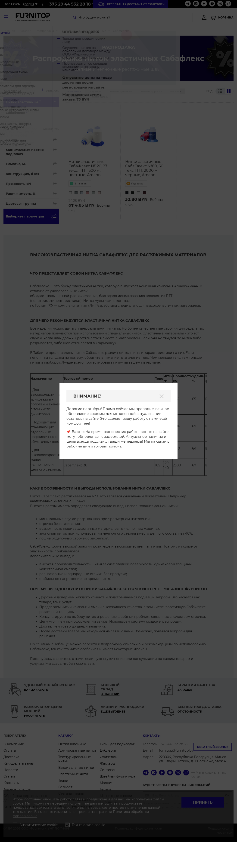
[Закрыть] (162, 396)
